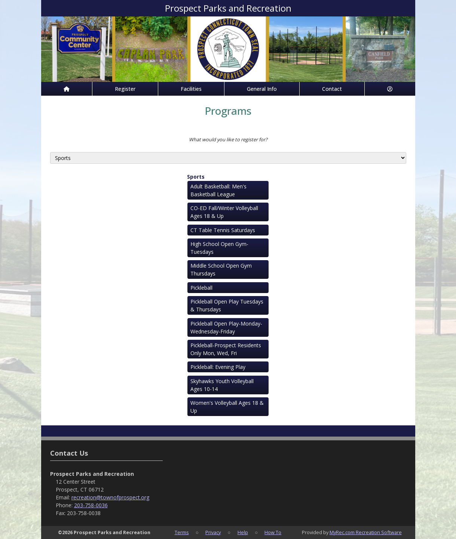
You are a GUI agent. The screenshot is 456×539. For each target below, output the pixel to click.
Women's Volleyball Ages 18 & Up (227, 406)
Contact (332, 88)
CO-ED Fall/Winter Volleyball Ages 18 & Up (224, 211)
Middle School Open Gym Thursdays (221, 269)
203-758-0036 (91, 505)
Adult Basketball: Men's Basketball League (218, 190)
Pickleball (201, 287)
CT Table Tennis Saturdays (222, 230)
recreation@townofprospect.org (110, 497)
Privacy (213, 532)
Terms (182, 532)
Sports (196, 176)
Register (125, 88)
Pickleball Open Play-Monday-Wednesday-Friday (226, 327)
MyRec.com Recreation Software (366, 532)
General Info (262, 88)
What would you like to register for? (228, 139)
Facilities (191, 88)
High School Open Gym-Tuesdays (219, 247)
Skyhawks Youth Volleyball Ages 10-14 (222, 385)
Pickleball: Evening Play (217, 366)
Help (243, 532)
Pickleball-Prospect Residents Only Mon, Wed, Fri (225, 349)
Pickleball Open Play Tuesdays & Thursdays (226, 305)
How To (272, 532)
